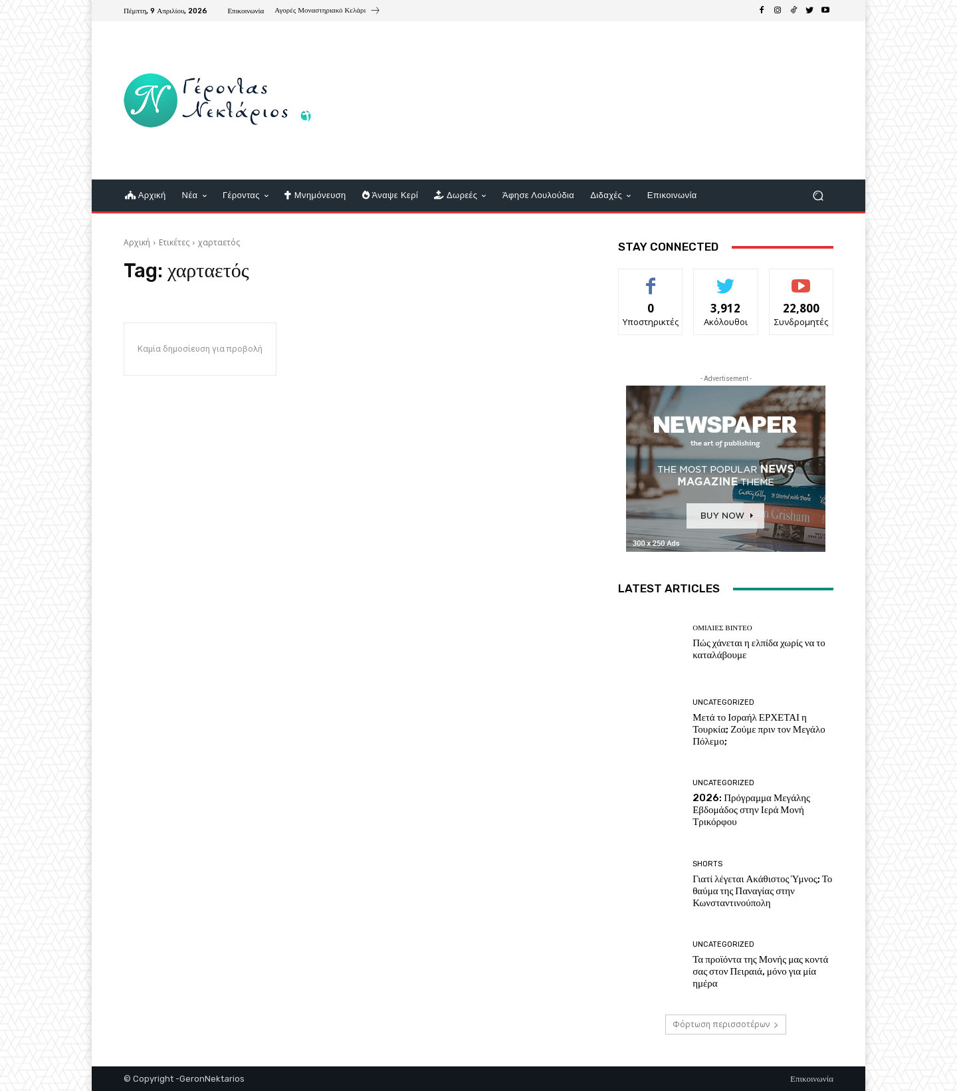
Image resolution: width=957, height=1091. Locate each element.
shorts (707, 864)
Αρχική (137, 242)
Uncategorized (723, 702)
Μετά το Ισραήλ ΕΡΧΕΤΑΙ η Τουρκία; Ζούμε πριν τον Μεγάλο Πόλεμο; (758, 729)
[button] (817, 195)
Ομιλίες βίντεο (722, 628)
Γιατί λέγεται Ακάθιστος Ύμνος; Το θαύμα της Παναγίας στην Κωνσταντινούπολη (762, 891)
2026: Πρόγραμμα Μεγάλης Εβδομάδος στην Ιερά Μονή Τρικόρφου (751, 810)
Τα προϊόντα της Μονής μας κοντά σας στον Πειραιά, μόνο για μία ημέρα (760, 971)
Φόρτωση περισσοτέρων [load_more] (726, 1024)
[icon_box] (327, 12)
